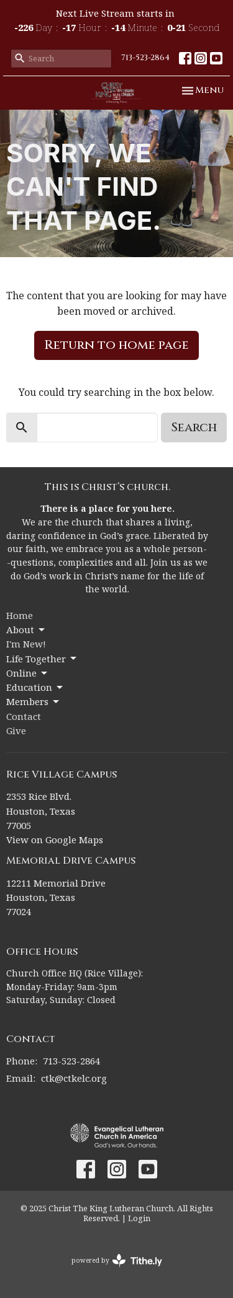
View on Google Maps (54, 839)
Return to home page (116, 344)
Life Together (42, 658)
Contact (23, 716)
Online (27, 673)
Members (33, 701)
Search (194, 427)
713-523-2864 (145, 57)
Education (35, 687)
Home (19, 615)
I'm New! (26, 644)
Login (139, 1218)
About (26, 629)
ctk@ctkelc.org (74, 1078)
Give (16, 730)
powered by (116, 1260)
